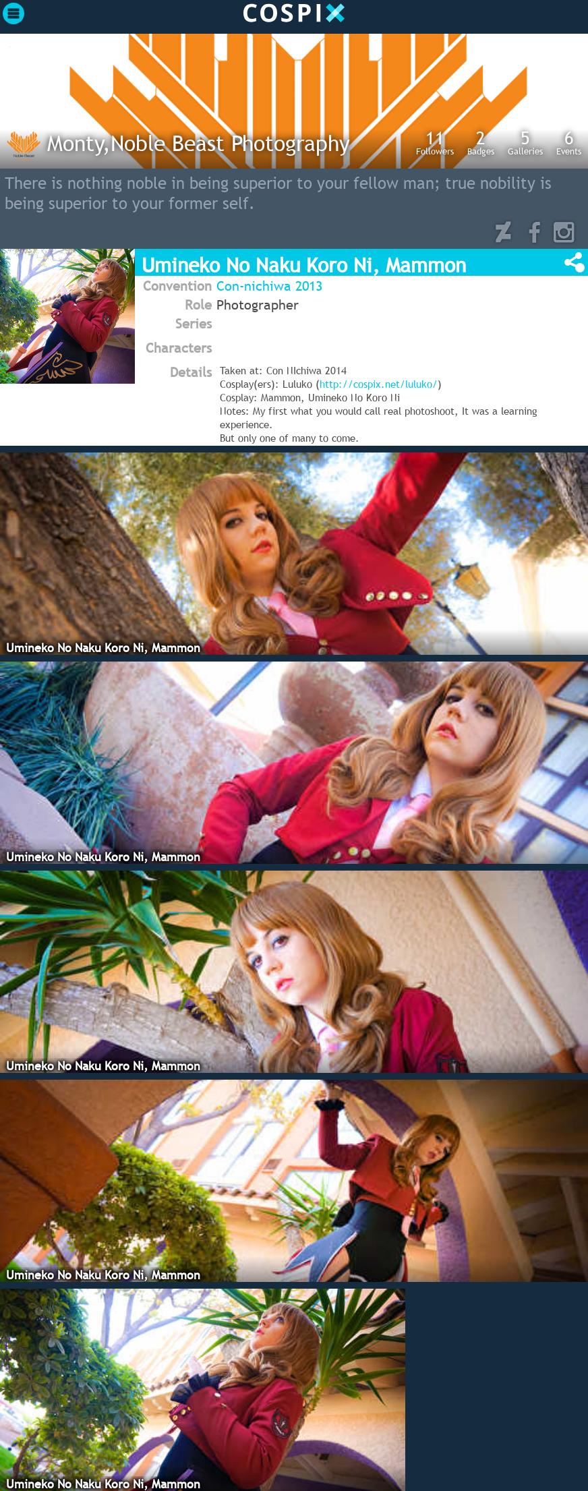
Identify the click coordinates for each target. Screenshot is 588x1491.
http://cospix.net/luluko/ (379, 383)
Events (568, 142)
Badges (480, 142)
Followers (435, 142)
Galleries (525, 142)
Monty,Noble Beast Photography (198, 142)
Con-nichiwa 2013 (269, 286)
